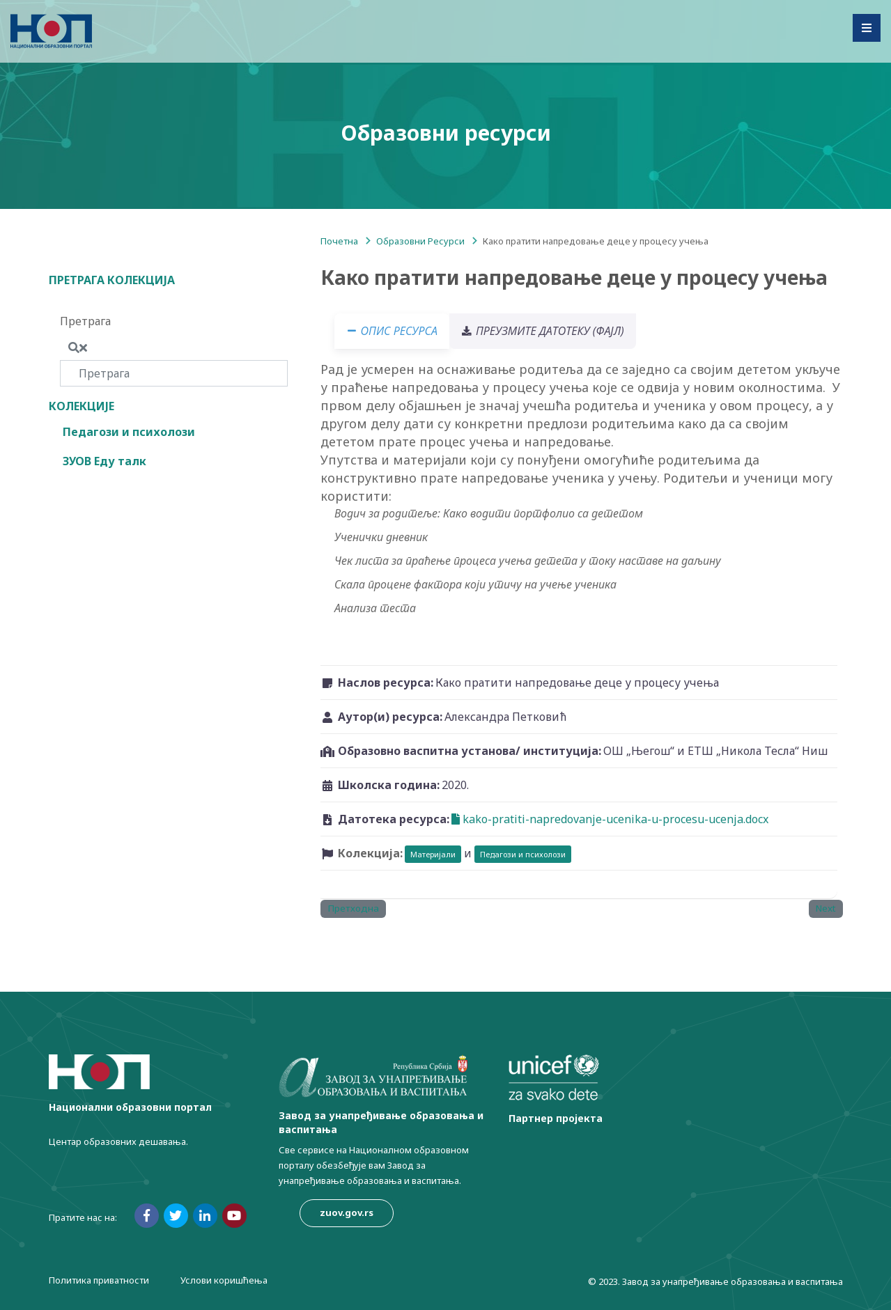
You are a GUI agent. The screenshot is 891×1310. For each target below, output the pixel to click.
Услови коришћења (224, 1280)
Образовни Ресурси (420, 241)
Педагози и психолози (129, 431)
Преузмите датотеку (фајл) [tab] (551, 330)
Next (825, 908)
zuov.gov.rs (346, 1212)
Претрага (85, 321)
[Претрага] (174, 373)
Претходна (353, 908)
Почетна (339, 241)
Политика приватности (99, 1280)
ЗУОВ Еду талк (104, 461)
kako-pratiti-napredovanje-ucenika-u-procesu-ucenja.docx (609, 819)
